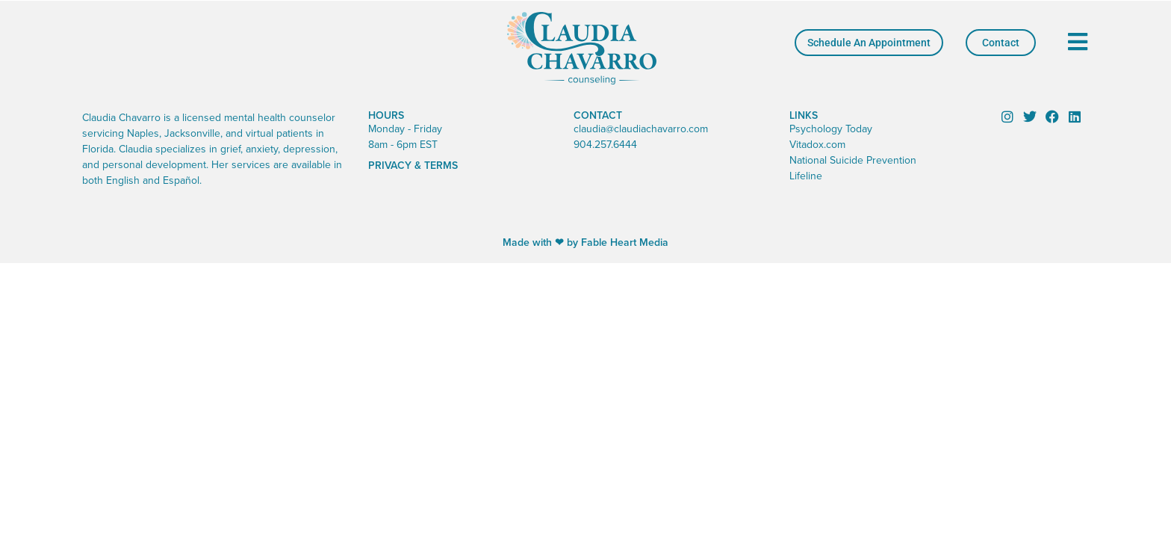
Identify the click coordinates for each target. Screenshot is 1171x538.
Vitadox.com (817, 144)
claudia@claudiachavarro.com (641, 129)
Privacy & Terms (413, 165)
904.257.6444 (605, 144)
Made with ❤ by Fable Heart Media (585, 242)
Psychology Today (830, 129)
